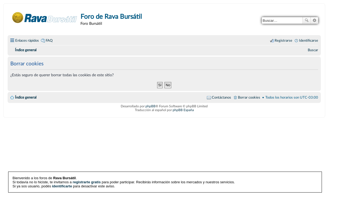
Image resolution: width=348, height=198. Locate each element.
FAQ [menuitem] (49, 40)
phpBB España (183, 110)
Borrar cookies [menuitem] (249, 97)
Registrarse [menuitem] (283, 40)
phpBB (150, 106)
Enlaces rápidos (27, 40)
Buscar (307, 20)
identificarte (62, 186)
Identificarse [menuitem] (308, 40)
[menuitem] (313, 50)
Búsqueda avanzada (314, 20)
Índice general (25, 97)
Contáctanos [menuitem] (221, 97)
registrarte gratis (87, 182)
